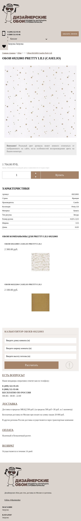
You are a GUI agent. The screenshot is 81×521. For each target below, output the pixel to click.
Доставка (9, 403)
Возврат (8, 445)
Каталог (13, 39)
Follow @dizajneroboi (12, 500)
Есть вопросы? (13, 375)
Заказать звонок (70, 33)
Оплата (8, 430)
